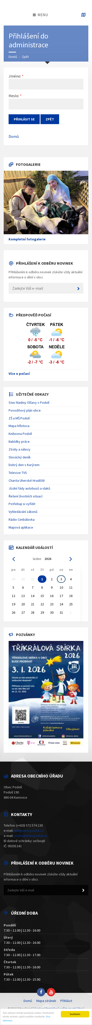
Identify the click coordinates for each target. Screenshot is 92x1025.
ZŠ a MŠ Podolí (19, 418)
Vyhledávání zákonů (23, 511)
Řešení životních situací (25, 496)
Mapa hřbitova (19, 426)
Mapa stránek (46, 1001)
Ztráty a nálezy (19, 449)
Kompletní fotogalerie (27, 239)
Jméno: (15, 76)
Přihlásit (66, 1001)
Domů (13, 56)
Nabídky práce (19, 441)
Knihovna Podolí (20, 433)
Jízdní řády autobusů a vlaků (29, 488)
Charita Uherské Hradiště (27, 480)
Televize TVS (18, 472)
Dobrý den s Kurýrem (24, 465)
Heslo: (14, 95)
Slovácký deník (20, 457)
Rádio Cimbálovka (22, 519)
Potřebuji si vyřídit (22, 504)
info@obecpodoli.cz (29, 830)
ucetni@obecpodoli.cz (30, 835)
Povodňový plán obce (25, 410)
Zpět (25, 56)
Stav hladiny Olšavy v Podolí (29, 402)
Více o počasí (19, 373)
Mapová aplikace (21, 527)
